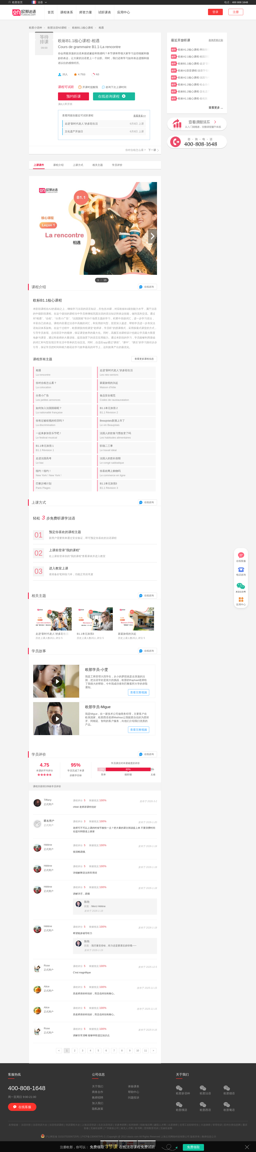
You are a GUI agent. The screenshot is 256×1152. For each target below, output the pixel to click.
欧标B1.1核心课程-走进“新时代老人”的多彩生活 (194, 63)
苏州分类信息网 (232, 1124)
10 (137, 1050)
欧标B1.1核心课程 (82, 27)
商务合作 (97, 1092)
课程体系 (66, 12)
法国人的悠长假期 (128, 460)
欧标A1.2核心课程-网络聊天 (194, 49)
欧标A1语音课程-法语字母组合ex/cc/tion (194, 70)
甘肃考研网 (121, 1124)
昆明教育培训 (151, 1128)
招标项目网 (146, 1124)
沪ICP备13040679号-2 (93, 1136)
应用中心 (123, 12)
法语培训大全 (40, 1124)
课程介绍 (58, 164)
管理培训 (217, 1124)
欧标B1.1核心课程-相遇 (79, 41)
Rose (47, 965)
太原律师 (173, 1124)
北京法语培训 (105, 1124)
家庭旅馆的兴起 (128, 385)
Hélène (48, 844)
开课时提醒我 (90, 87)
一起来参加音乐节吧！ (64, 435)
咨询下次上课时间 (116, 87)
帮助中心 (133, 1092)
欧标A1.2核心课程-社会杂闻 (194, 84)
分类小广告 (64, 397)
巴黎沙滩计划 (64, 485)
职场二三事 (128, 448)
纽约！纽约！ (64, 473)
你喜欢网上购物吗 (128, 473)
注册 (236, 12)
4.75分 (82, 74)
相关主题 (97, 164)
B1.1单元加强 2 (128, 410)
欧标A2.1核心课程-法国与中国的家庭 (194, 77)
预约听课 (73, 96)
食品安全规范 (128, 397)
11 (145, 1050)
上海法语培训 (89, 1124)
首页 (51, 12)
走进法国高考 (64, 460)
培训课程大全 (73, 1124)
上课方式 (78, 164)
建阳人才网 (160, 1124)
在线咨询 (149, 286)
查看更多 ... (216, 107)
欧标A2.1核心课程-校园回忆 (194, 56)
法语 (37, 2)
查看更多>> (139, 116)
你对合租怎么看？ (64, 385)
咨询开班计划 (216, 40)
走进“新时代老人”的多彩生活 (81, 123)
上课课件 (39, 164)
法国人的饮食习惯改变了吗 (128, 435)
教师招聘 (97, 1097)
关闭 (247, 1147)
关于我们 (97, 1086)
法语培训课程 (56, 1124)
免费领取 (193, 1147)
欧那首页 (15, 2)
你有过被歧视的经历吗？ (64, 423)
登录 (215, 12)
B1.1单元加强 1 (64, 448)
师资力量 (85, 12)
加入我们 (97, 1103)
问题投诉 (133, 1097)
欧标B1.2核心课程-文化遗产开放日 (194, 91)
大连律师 (205, 1124)
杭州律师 (133, 1124)
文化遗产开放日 (74, 131)
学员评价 (117, 164)
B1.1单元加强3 (128, 485)
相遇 (101, 27)
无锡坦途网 (96, 1128)
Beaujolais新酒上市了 (128, 423)
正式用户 (48, 804)
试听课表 (104, 12)
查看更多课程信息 (144, 358)
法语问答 (26, 1124)
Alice (46, 986)
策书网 (138, 1128)
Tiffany (47, 799)
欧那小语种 (35, 27)
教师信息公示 (209, 1136)
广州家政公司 (111, 1128)
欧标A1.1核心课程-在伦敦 (194, 98)
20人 (65, 74)
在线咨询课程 (109, 96)
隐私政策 (97, 1108)
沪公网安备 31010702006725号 (60, 1136)
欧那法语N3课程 (57, 27)
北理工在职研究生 (189, 1124)
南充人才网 (127, 1128)
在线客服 (241, 557)
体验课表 (133, 1086)
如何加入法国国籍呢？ (64, 410)
